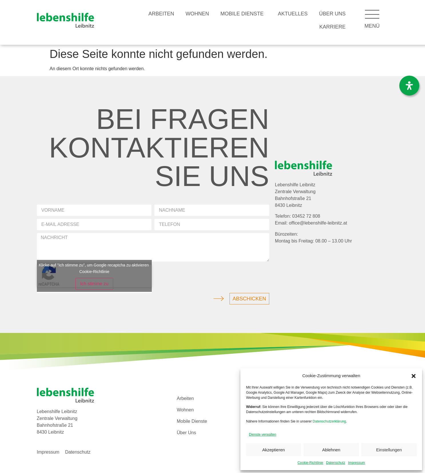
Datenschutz (335, 463)
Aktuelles (293, 14)
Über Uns (332, 14)
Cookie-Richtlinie (310, 463)
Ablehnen (331, 449)
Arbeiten (161, 14)
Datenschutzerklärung (329, 421)
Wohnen (197, 14)
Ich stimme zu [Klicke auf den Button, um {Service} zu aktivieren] (94, 283)
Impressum (356, 463)
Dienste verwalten (262, 434)
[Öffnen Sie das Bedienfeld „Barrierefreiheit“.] (409, 86)
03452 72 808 (306, 216)
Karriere (332, 27)
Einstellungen (389, 449)
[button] (413, 376)
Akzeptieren (273, 449)
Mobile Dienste (243, 14)
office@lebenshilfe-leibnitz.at (318, 223)
